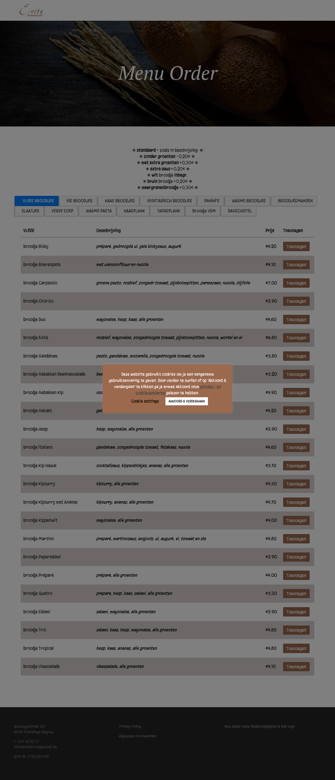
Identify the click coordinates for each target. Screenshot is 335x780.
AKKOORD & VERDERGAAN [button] (187, 402)
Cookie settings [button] (145, 401)
